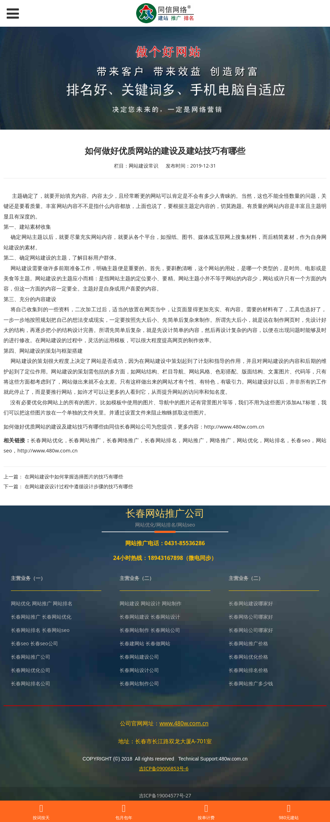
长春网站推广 (85, 440)
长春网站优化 (47, 440)
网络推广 (220, 440)
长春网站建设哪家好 (251, 603)
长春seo (300, 440)
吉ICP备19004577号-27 (165, 795)
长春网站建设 (134, 616)
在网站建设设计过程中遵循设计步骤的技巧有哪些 (79, 486)
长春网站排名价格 (248, 670)
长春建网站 (132, 643)
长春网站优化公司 (30, 670)
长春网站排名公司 (30, 683)
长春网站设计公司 (139, 670)
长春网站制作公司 (139, 683)
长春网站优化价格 (248, 656)
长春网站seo (56, 630)
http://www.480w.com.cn (47, 450)
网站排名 (275, 440)
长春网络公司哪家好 (251, 616)
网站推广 (193, 440)
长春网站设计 (165, 616)
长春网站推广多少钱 (251, 683)
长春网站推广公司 (30, 656)
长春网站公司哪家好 (251, 630)
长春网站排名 (161, 440)
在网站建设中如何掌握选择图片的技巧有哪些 (74, 476)
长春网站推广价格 (248, 643)
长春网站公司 (165, 630)
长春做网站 (158, 643)
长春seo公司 (44, 643)
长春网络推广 (123, 440)
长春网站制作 (134, 630)
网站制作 (172, 603)
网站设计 (150, 603)
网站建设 (129, 603)
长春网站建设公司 (139, 656)
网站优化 (248, 440)
